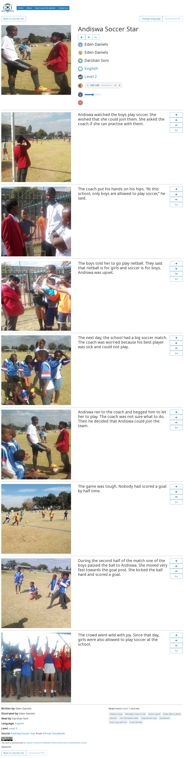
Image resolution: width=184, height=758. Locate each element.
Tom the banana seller (129, 718)
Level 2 (90, 76)
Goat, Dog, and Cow (118, 722)
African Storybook (54, 733)
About (29, 8)
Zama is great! (154, 714)
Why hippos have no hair (135, 714)
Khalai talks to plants (172, 714)
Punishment (165, 718)
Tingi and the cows (149, 718)
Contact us (63, 8)
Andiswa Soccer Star (23, 733)
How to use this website (45, 8)
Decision (113, 718)
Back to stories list (13, 18)
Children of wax (116, 714)
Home (20, 8)
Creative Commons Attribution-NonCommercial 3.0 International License (56, 743)
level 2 (126, 708)
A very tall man (136, 722)
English (91, 68)
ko (95, 37)
